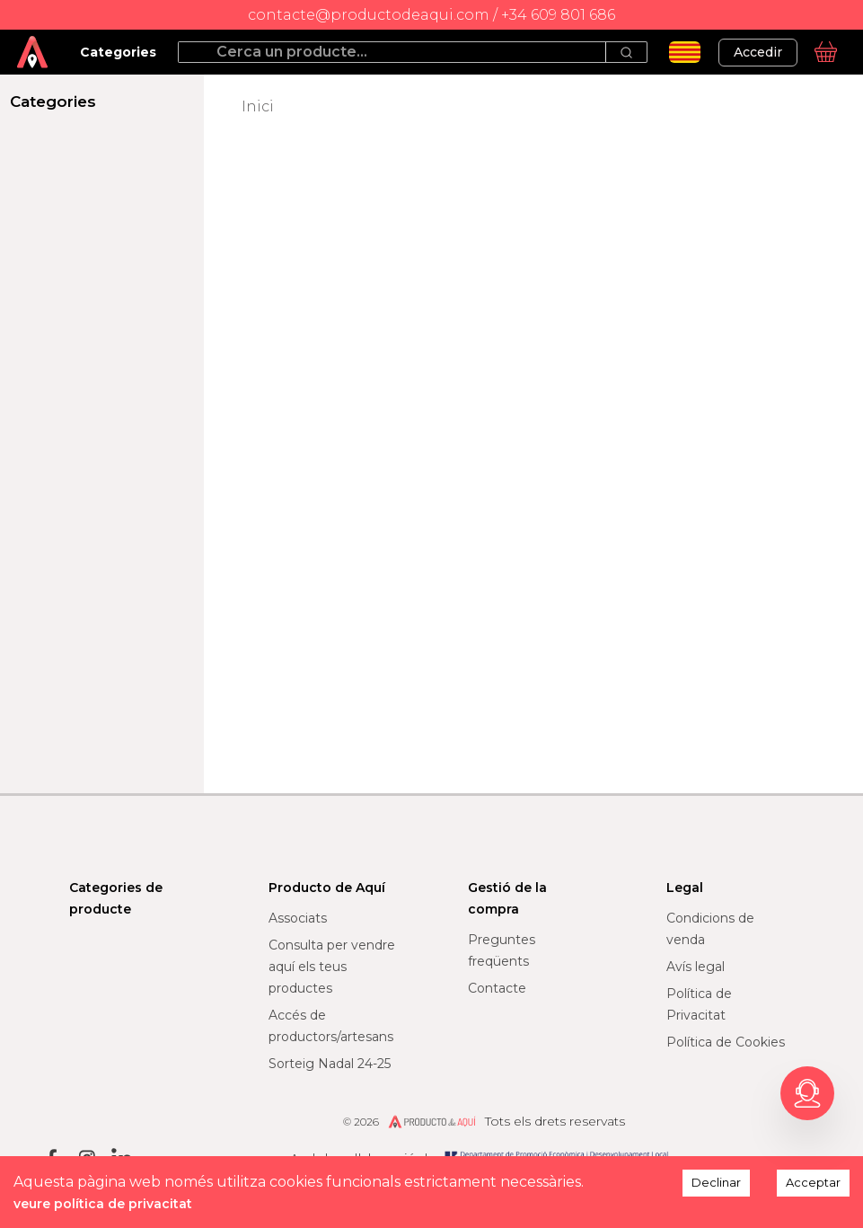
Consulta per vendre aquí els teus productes (332, 966)
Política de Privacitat (699, 1004)
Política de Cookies (725, 1042)
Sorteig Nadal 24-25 (330, 1064)
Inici (258, 106)
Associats (298, 918)
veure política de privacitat (102, 1204)
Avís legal (695, 967)
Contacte (497, 988)
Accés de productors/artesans (331, 1026)
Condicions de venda (710, 929)
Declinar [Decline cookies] (716, 1182)
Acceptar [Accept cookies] (813, 1182)
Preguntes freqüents (501, 950)
